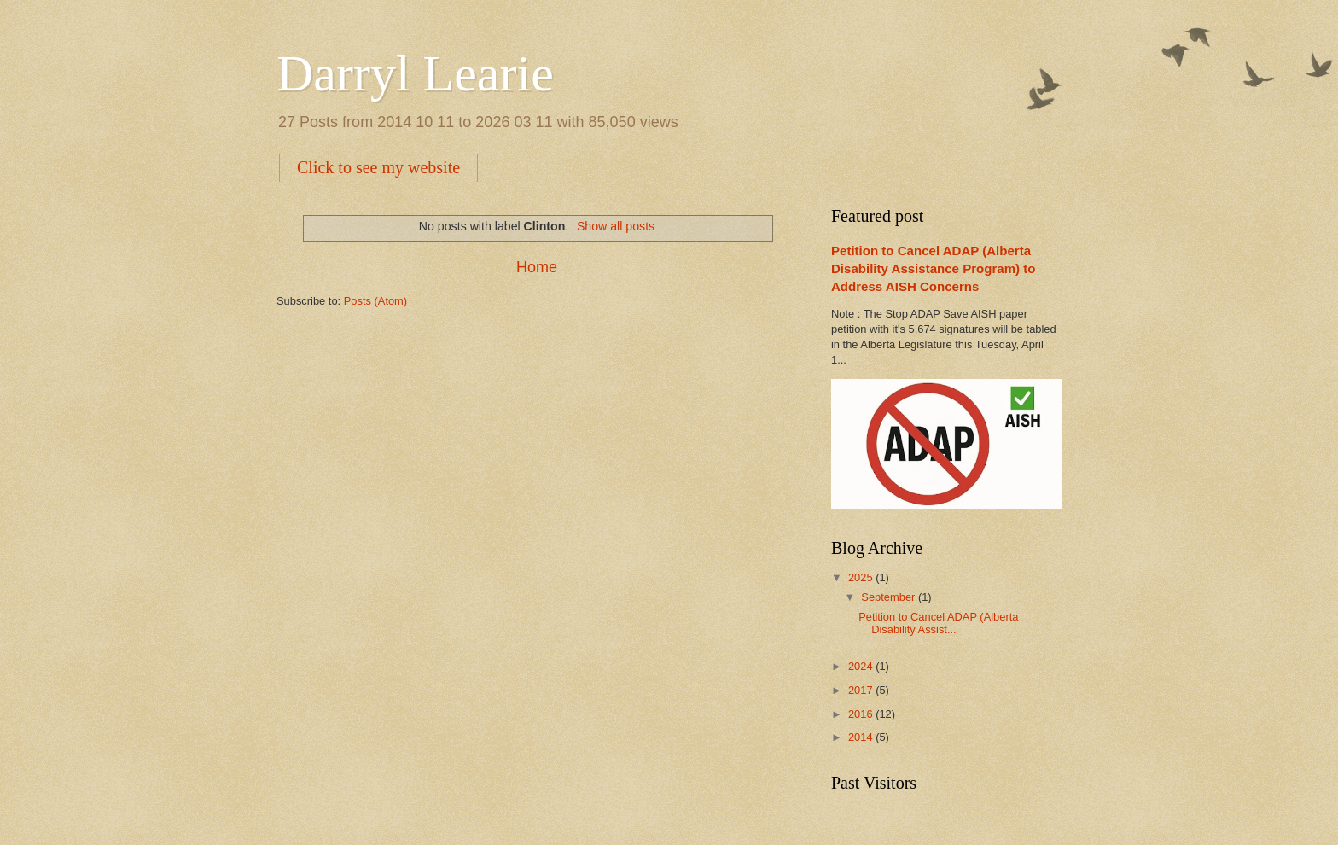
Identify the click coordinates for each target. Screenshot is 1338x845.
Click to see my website (378, 167)
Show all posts (615, 226)
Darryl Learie (415, 73)
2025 (862, 577)
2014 (862, 737)
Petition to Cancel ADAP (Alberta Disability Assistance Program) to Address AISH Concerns (933, 268)
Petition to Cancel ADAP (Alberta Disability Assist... (938, 623)
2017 (862, 690)
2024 (862, 666)
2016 (862, 714)
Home (536, 267)
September (889, 597)
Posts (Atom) (375, 300)
